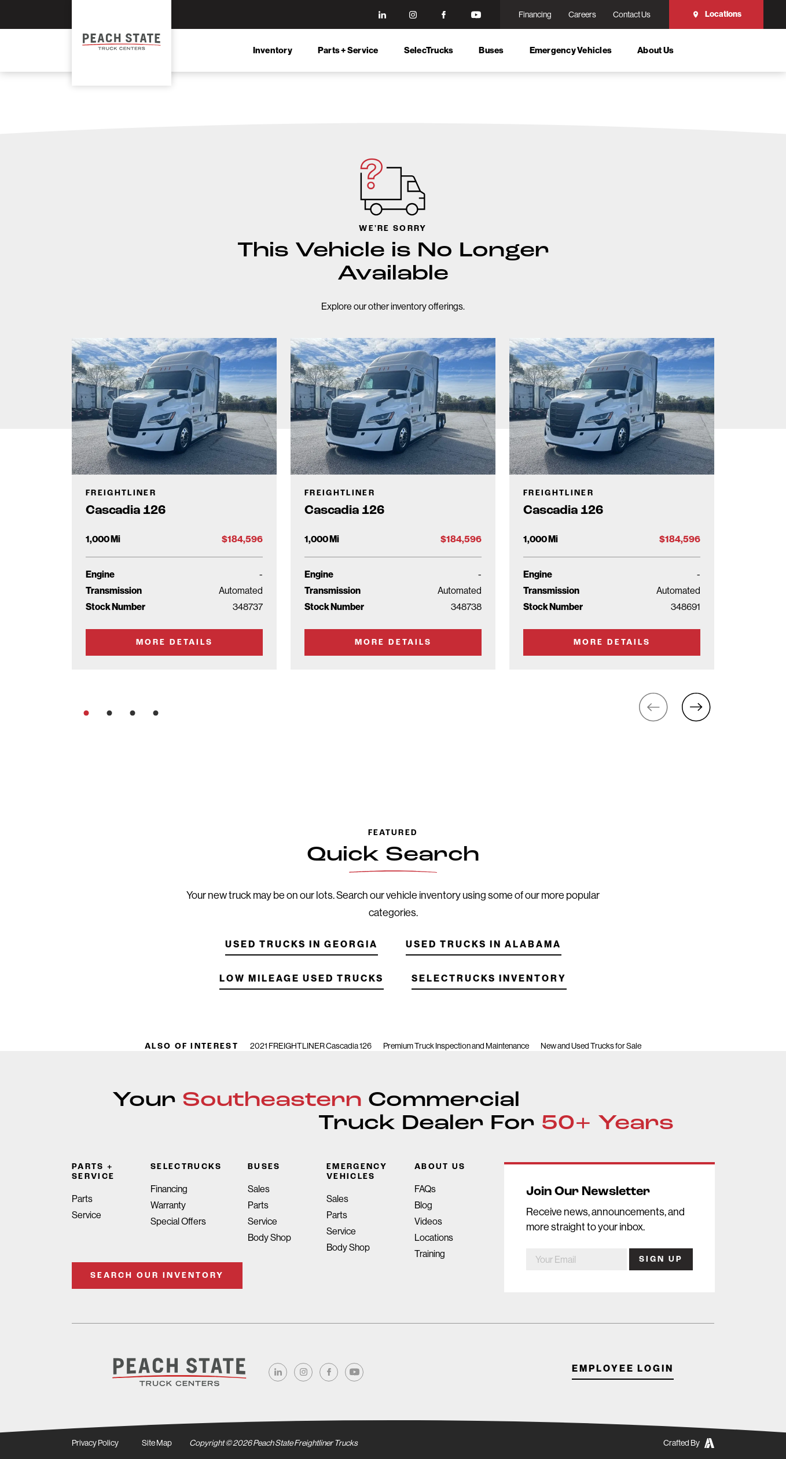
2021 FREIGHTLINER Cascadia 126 (311, 1045)
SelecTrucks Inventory (489, 997)
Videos (428, 1221)
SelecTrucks (429, 50)
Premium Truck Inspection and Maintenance (456, 1045)
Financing (169, 1189)
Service (86, 1215)
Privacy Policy (95, 1442)
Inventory (272, 50)
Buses (491, 50)
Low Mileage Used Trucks (301, 997)
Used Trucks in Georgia (301, 963)
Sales (259, 1189)
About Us (655, 50)
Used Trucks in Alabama (483, 963)
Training (429, 1253)
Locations (716, 14)
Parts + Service (348, 50)
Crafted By (688, 1443)
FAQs (425, 1189)
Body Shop (269, 1237)
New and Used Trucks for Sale (591, 1045)
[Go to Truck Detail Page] (174, 504)
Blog (423, 1205)
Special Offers (178, 1221)
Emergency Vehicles (571, 50)
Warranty (168, 1205)
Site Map (157, 1442)
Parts (82, 1198)
